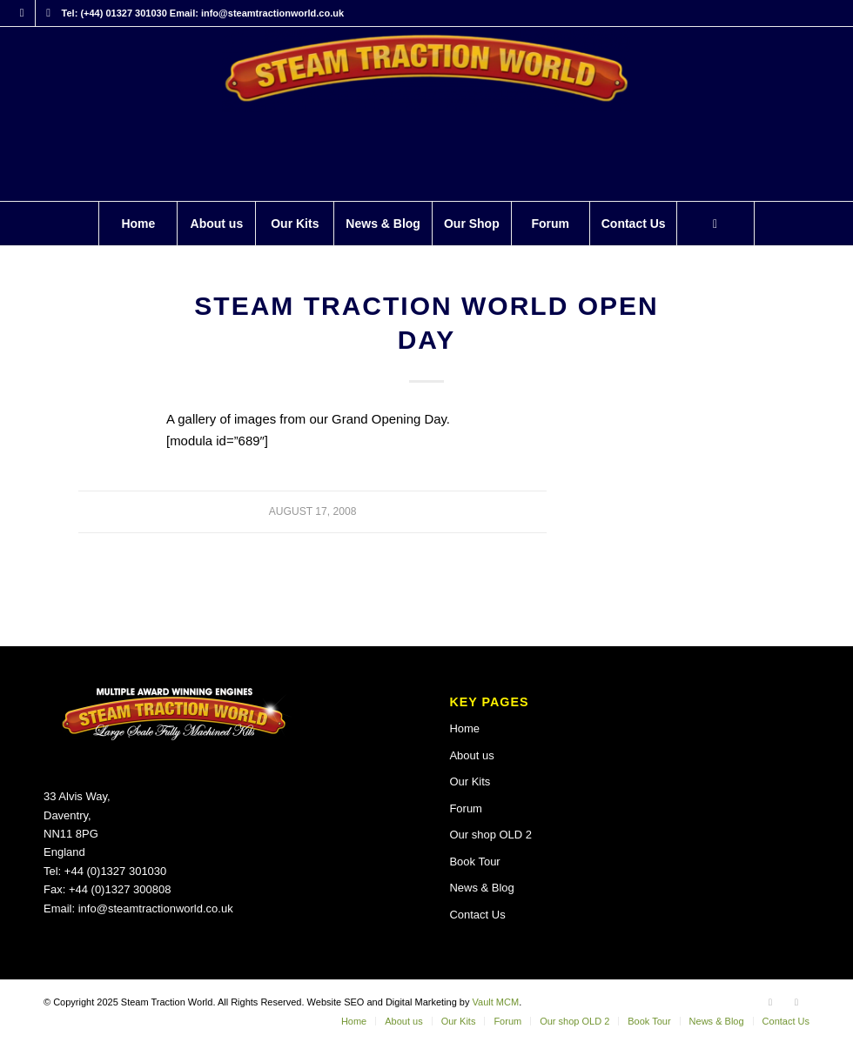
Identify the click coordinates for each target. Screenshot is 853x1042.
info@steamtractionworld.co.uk (155, 908)
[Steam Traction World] (426, 114)
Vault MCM (496, 1002)
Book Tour (474, 861)
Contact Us (477, 914)
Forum (465, 808)
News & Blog (481, 887)
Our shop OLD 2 (490, 834)
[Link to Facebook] (22, 13)
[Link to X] (49, 13)
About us (471, 755)
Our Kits (469, 781)
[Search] (715, 223)
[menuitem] (137, 223)
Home (464, 728)
